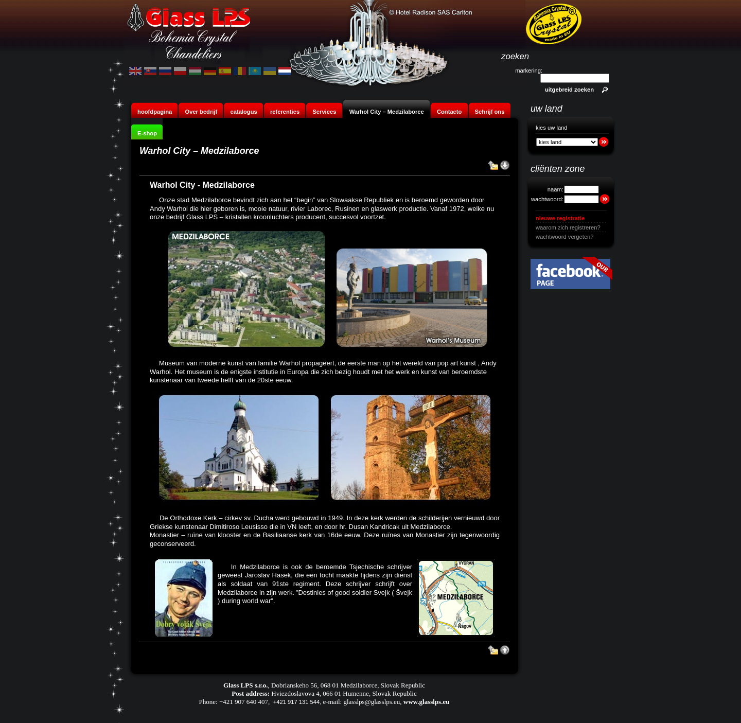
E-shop (147, 133)
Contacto (449, 112)
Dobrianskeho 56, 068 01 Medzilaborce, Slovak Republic (348, 685)
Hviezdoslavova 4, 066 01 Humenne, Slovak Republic (343, 693)
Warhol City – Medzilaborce (386, 112)
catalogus (243, 112)
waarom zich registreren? (568, 227)
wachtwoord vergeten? (565, 237)
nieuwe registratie (560, 218)
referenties (284, 112)
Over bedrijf (202, 112)
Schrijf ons (490, 112)
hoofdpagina (154, 112)
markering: (528, 70)
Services (324, 112)
